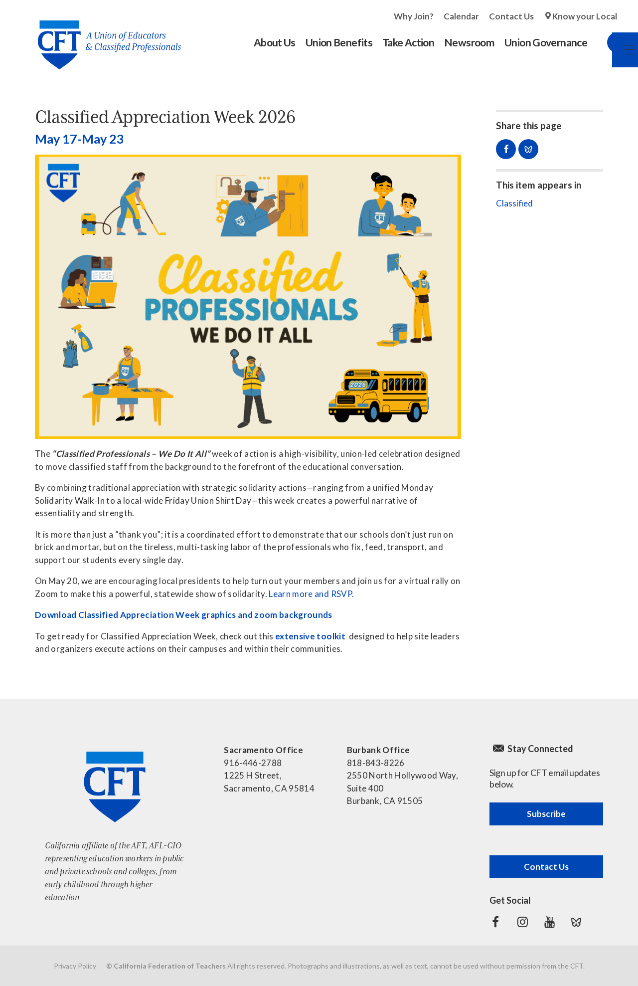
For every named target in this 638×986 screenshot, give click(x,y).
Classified (514, 203)
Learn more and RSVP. (311, 594)
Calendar (461, 16)
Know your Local (584, 16)
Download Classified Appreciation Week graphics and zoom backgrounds (183, 614)
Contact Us (511, 16)
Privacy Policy (75, 966)
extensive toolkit (310, 636)
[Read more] (248, 297)
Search (607, 42)
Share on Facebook (506, 149)
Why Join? (414, 16)
